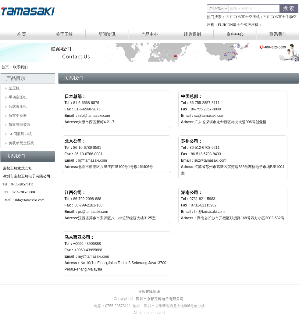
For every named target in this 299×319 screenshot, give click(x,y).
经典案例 (199, 34)
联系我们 (20, 67)
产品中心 (156, 34)
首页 (5, 67)
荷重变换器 (16, 115)
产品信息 (218, 8)
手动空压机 (16, 97)
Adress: (71, 122)
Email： (71, 115)
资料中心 (241, 34)
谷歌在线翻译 (149, 291)
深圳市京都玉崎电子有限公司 (159, 299)
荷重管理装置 (17, 125)
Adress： (189, 218)
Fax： (70, 109)
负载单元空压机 (19, 143)
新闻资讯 (113, 34)
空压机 (12, 88)
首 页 (30, 34)
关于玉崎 (71, 34)
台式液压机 (16, 106)
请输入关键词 (241, 8)
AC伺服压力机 (18, 134)
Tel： (69, 103)
